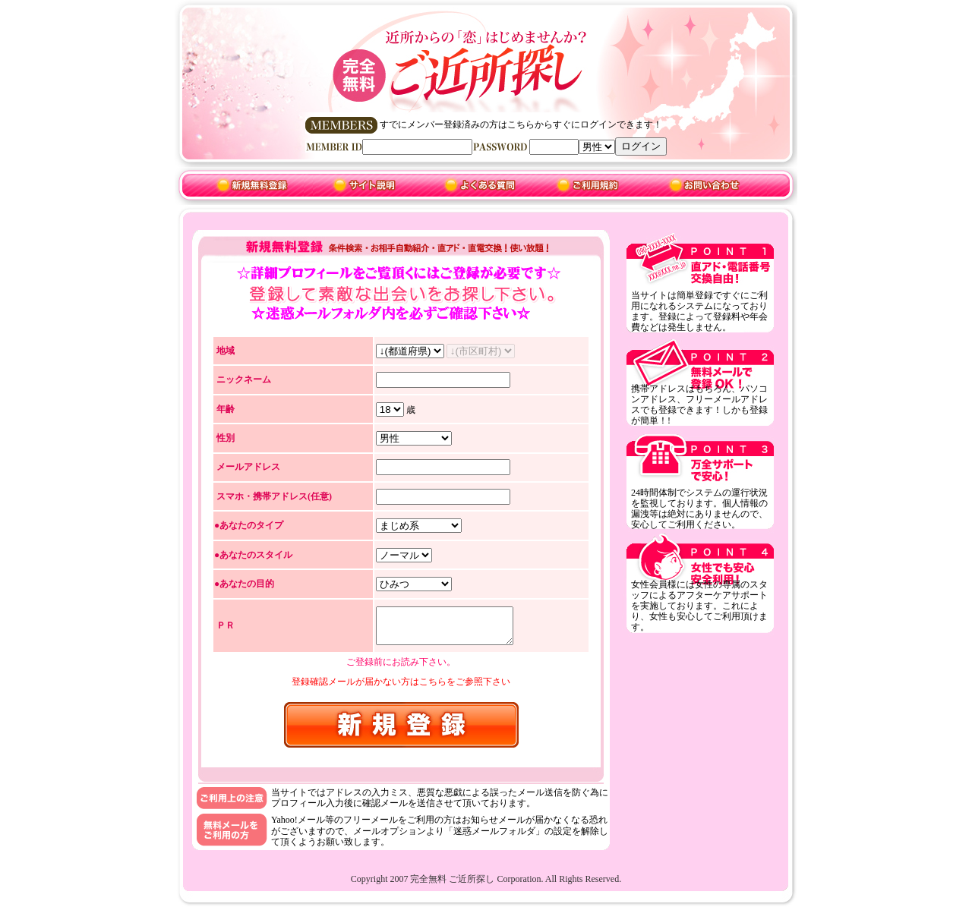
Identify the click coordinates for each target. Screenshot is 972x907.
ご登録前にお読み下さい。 (401, 664)
